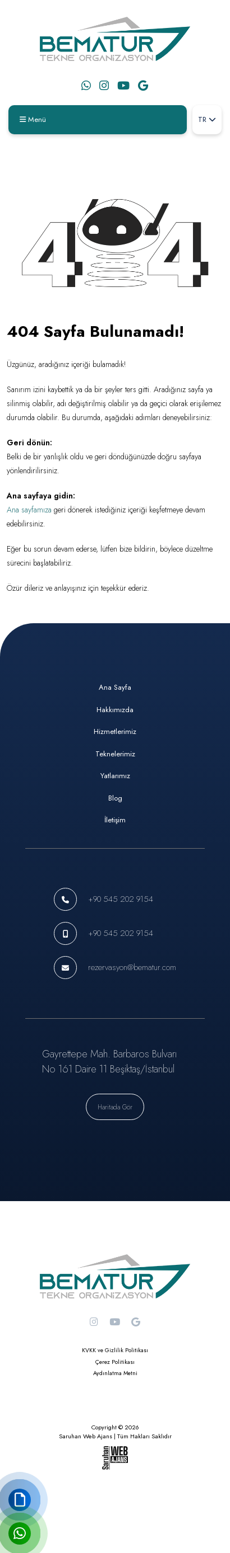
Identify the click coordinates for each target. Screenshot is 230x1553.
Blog (115, 798)
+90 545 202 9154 (120, 899)
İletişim (115, 820)
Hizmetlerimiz (115, 731)
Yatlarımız (115, 775)
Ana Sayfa (115, 687)
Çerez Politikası (115, 1362)
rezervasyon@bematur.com (132, 967)
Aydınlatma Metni (115, 1373)
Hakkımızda (115, 709)
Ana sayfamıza (29, 509)
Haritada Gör (115, 1107)
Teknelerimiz (115, 754)
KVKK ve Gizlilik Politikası (115, 1350)
